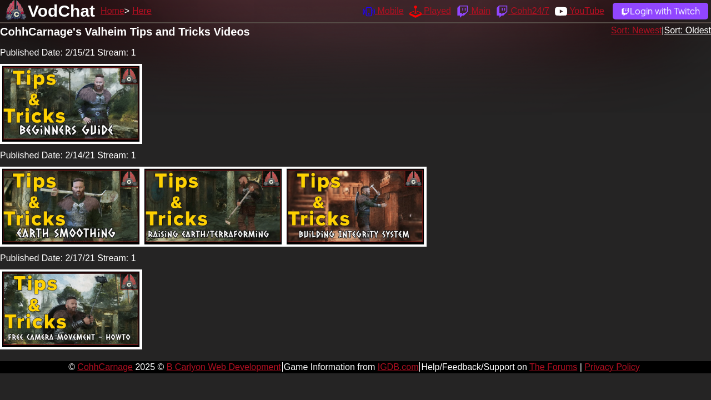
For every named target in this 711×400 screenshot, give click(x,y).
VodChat (61, 11)
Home (112, 11)
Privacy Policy (612, 367)
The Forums (553, 367)
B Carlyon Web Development (224, 367)
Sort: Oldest (687, 30)
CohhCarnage (105, 367)
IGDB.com (398, 367)
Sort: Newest (636, 30)
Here (142, 11)
